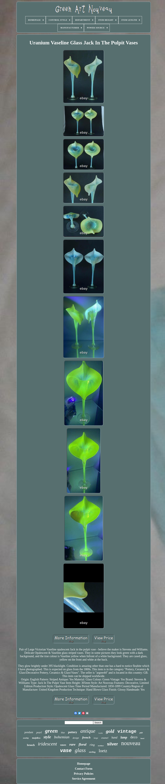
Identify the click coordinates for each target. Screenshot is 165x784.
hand (114, 737)
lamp (124, 737)
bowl (142, 738)
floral (82, 744)
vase (66, 750)
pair (141, 733)
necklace (101, 746)
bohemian (61, 737)
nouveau (130, 743)
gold (110, 731)
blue (63, 732)
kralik (101, 733)
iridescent (47, 743)
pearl (39, 732)
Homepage (83, 763)
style (47, 737)
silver (112, 744)
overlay (26, 738)
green (51, 731)
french (86, 737)
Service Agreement (83, 778)
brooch (31, 745)
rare (72, 744)
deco (133, 737)
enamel (104, 738)
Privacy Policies (83, 773)
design (76, 738)
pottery (72, 732)
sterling (92, 752)
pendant (28, 732)
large (96, 738)
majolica (36, 738)
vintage (126, 731)
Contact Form (83, 768)
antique (87, 731)
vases (63, 744)
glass (80, 750)
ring (92, 744)
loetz (103, 750)
